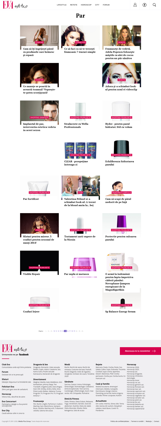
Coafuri (39, 42)
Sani (42, 406)
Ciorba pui (108, 376)
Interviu (107, 404)
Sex (59, 369)
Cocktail (99, 371)
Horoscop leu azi (133, 402)
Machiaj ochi (49, 408)
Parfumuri (52, 404)
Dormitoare (100, 391)
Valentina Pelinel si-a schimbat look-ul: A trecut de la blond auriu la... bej (80, 202)
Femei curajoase (109, 395)
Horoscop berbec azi (135, 406)
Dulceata (114, 369)
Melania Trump (55, 391)
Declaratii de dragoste (51, 374)
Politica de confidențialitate (120, 421)
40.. (77, 331)
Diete (67, 401)
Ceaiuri (74, 384)
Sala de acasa (79, 410)
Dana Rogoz (57, 387)
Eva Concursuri (9, 401)
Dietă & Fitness (72, 398)
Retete (73, 5)
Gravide (99, 395)
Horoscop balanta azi (135, 404)
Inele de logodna (83, 372)
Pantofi (88, 369)
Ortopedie (77, 393)
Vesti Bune (106, 408)
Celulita (41, 408)
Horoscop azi (132, 371)
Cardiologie (69, 391)
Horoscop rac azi (133, 382)
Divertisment (39, 379)
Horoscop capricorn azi (136, 391)
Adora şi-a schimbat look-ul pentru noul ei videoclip (121, 88)
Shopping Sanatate (39, 117)
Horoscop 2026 (133, 367)
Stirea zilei (115, 404)
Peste (116, 367)
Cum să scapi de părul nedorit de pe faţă (118, 200)
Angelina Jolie (46, 387)
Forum (106, 5)
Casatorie (53, 369)
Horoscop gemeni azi (135, 384)
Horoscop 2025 (133, 369)
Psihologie (86, 384)
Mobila (106, 389)
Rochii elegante (71, 372)
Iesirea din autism (106, 406)
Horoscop (86, 5)
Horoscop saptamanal (135, 408)
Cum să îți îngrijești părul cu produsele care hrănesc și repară (38, 52)
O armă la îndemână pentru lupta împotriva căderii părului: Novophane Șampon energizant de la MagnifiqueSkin (119, 281)
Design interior (111, 391)
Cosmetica (80, 42)
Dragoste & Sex (40, 364)
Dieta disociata (70, 408)
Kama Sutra (37, 371)
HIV (71, 393)
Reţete (99, 364)
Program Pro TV (49, 393)
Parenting (99, 393)
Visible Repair (31, 274)
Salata (98, 369)
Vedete (121, 42)
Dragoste (37, 367)
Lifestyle (62, 5)
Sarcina (67, 384)
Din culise (99, 404)
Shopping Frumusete (80, 117)
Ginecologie (69, 386)
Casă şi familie (103, 384)
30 (54, 331)
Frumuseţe (38, 401)
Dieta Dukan (80, 401)
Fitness (72, 401)
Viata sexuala (54, 367)
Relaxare (89, 401)
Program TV (38, 393)
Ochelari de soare (80, 374)
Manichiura (48, 406)
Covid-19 (114, 408)
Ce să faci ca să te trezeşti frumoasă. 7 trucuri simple (80, 50)
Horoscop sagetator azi (136, 395)
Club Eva (6, 364)
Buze (35, 408)
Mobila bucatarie (102, 386)
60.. (83, 331)
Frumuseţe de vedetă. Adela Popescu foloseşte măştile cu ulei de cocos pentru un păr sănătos (119, 53)
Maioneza (105, 374)
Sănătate (69, 381)
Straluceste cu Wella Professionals (76, 125)
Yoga (66, 404)
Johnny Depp (48, 384)
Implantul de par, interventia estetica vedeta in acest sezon (39, 127)
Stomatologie (79, 386)
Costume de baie (78, 369)
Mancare (99, 367)
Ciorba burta (118, 376)
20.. (52, 331)
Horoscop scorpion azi (136, 393)
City (97, 5)
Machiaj (36, 406)
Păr (34, 404)
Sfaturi (5, 379)
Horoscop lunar (133, 380)
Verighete (68, 374)
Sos (120, 367)
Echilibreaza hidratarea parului (119, 163)
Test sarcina (84, 389)
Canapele (114, 389)
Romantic (45, 367)
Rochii (39, 404)
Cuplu (41, 369)
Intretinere (73, 404)
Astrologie (131, 378)
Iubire (46, 369)
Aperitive (116, 371)
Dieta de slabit (85, 406)
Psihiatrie (85, 393)
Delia (54, 389)
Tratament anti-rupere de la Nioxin (79, 238)
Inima (79, 384)
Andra (49, 389)
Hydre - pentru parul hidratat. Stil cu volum (118, 125)
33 (60, 331)
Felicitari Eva (8, 386)
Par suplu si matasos (76, 274)
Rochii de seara (76, 367)
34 (63, 331)
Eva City (6, 410)
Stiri (80, 193)
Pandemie (100, 410)
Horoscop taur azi (134, 389)
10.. (49, 331)
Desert (98, 374)
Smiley (43, 389)
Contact (156, 421)
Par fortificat (31, 199)
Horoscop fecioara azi (135, 387)
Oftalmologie (79, 391)
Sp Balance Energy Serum (120, 311)
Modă (67, 364)
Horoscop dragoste (134, 374)
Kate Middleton (52, 382)
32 (58, 331)
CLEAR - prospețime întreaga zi (76, 163)
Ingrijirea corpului (121, 193)
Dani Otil (36, 389)
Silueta (79, 408)
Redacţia (149, 421)
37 (70, 331)
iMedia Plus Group (24, 421)
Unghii (44, 404)
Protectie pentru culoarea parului (120, 238)
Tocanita (122, 369)
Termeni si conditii (137, 421)
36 (67, 331)
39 (74, 331)
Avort (87, 391)
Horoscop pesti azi (134, 400)
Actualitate (101, 401)
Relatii (35, 369)
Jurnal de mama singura (113, 393)
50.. (80, 331)
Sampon (57, 406)
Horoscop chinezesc (135, 376)
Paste (105, 367)
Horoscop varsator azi (135, 398)
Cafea (103, 369)
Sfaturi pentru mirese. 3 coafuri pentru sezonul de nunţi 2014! (38, 239)
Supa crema (107, 371)
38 (72, 331)
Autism (119, 395)
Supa (108, 369)
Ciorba (111, 367)
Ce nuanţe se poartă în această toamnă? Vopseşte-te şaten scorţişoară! (39, 89)
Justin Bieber (43, 391)
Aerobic (81, 404)
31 (56, 331)
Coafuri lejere (31, 311)
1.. (46, 331)
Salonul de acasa (46, 410)
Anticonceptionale (72, 389)
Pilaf (111, 374)
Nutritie (76, 406)
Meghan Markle (39, 382)
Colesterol (90, 386)
